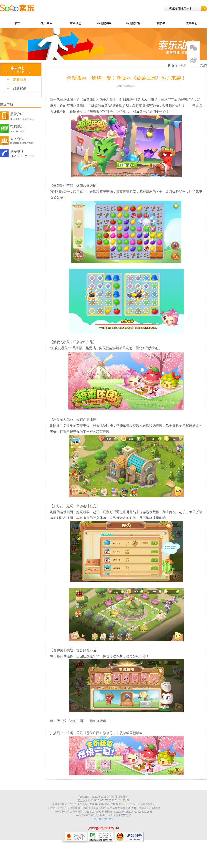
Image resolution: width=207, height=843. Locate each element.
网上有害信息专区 (103, 819)
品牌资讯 (19, 88)
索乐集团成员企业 (188, 8)
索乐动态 (75, 23)
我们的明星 (104, 23)
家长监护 (126, 815)
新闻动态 (19, 80)
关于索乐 (46, 23)
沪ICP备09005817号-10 (103, 828)
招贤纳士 (162, 23)
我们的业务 (133, 23)
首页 (17, 23)
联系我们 (191, 23)
